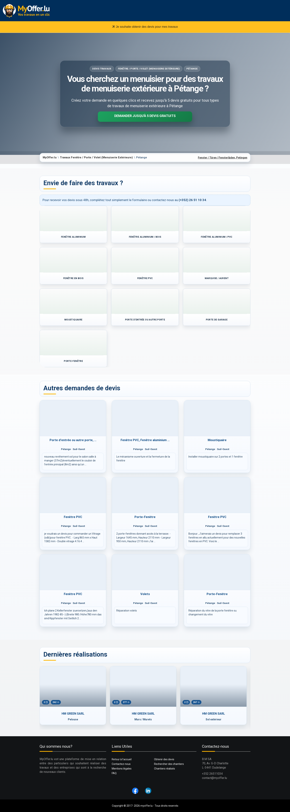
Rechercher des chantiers (169, 763)
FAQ (114, 773)
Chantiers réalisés (164, 768)
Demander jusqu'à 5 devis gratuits (145, 116)
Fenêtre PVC (73, 517)
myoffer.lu (146, 805)
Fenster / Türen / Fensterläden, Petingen (222, 157)
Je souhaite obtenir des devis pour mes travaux (145, 26)
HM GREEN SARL (73, 713)
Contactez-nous (121, 763)
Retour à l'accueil (121, 759)
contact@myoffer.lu (214, 778)
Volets (145, 594)
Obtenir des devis (164, 759)
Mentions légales (121, 768)
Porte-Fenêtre (145, 517)
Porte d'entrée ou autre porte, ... (73, 440)
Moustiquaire (217, 440)
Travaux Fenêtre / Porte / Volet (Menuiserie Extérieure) (96, 157)
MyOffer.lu (50, 157)
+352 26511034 (212, 773)
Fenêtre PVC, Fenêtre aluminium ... (145, 440)
